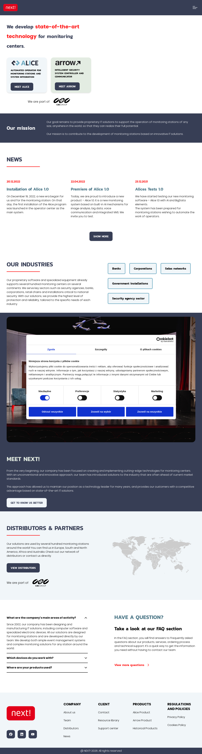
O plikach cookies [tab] (151, 349)
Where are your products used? (47, 668)
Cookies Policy (176, 725)
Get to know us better (27, 503)
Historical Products (145, 728)
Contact (103, 712)
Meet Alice (22, 87)
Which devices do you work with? (47, 658)
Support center (108, 728)
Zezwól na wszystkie (149, 411)
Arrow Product (142, 720)
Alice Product (141, 712)
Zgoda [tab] (51, 349)
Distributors (71, 728)
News (67, 736)
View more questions (132, 665)
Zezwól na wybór (101, 411)
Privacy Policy (176, 717)
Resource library (108, 720)
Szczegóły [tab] (101, 349)
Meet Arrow (67, 86)
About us (69, 712)
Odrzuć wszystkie (52, 411)
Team (67, 720)
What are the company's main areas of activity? (47, 618)
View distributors (23, 568)
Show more (101, 236)
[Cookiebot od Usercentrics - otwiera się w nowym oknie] (158, 339)
